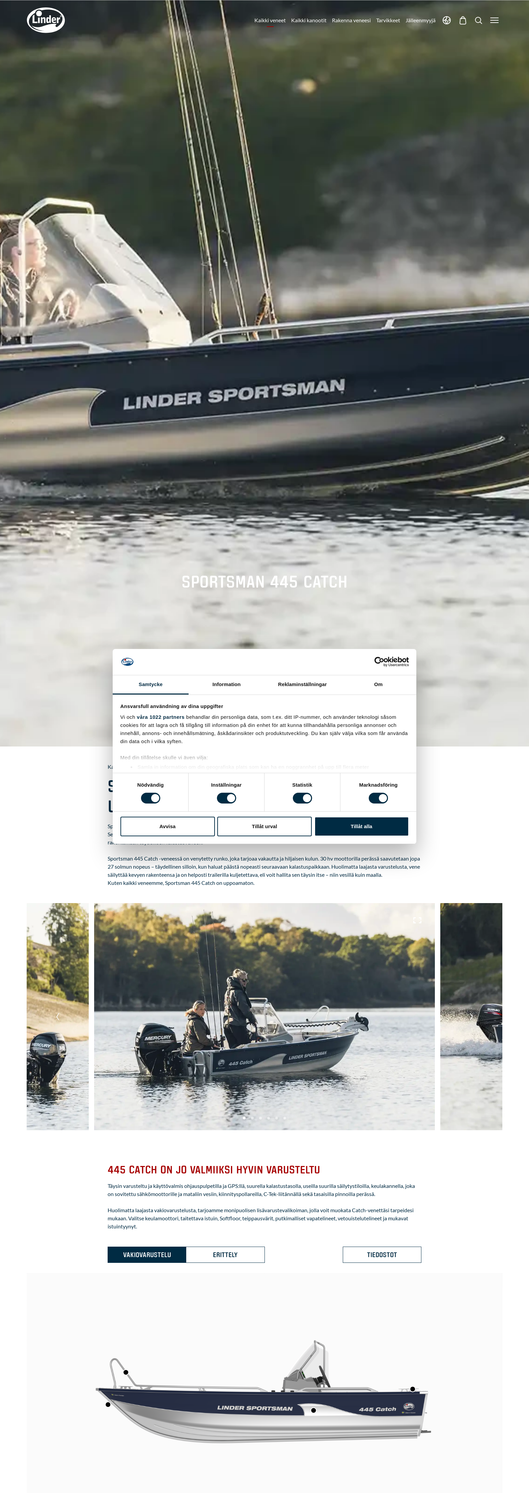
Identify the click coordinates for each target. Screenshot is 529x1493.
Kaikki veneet (270, 20)
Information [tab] (227, 684)
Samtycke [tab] (151, 684)
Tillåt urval (264, 826)
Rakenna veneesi (351, 20)
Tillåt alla (361, 826)
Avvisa (168, 826)
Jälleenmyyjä (421, 20)
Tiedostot (382, 1255)
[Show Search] (478, 20)
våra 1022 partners (161, 717)
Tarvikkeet (388, 20)
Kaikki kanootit (309, 20)
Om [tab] (378, 684)
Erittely (225, 1255)
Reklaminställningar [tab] (302, 684)
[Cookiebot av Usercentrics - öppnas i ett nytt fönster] (379, 662)
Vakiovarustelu (147, 1255)
